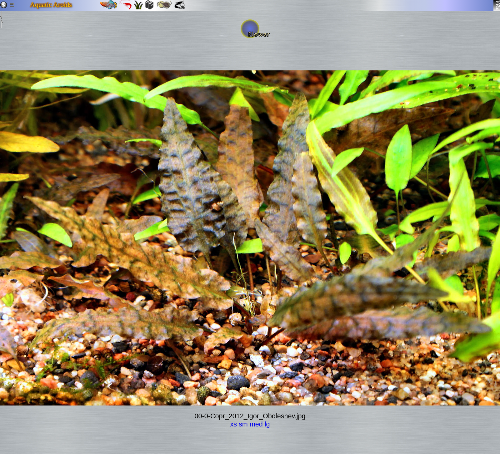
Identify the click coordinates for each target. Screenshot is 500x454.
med (256, 424)
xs (233, 424)
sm (243, 424)
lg (267, 424)
